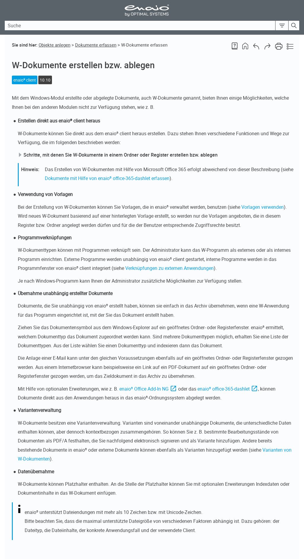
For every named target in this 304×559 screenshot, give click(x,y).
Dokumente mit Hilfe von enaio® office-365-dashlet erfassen (107, 178)
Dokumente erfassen (95, 45)
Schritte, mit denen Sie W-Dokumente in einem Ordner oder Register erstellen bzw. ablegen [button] (118, 155)
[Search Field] (152, 25)
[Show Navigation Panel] (296, 10)
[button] (282, 25)
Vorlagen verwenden (262, 207)
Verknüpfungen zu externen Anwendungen (169, 268)
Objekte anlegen (54, 45)
